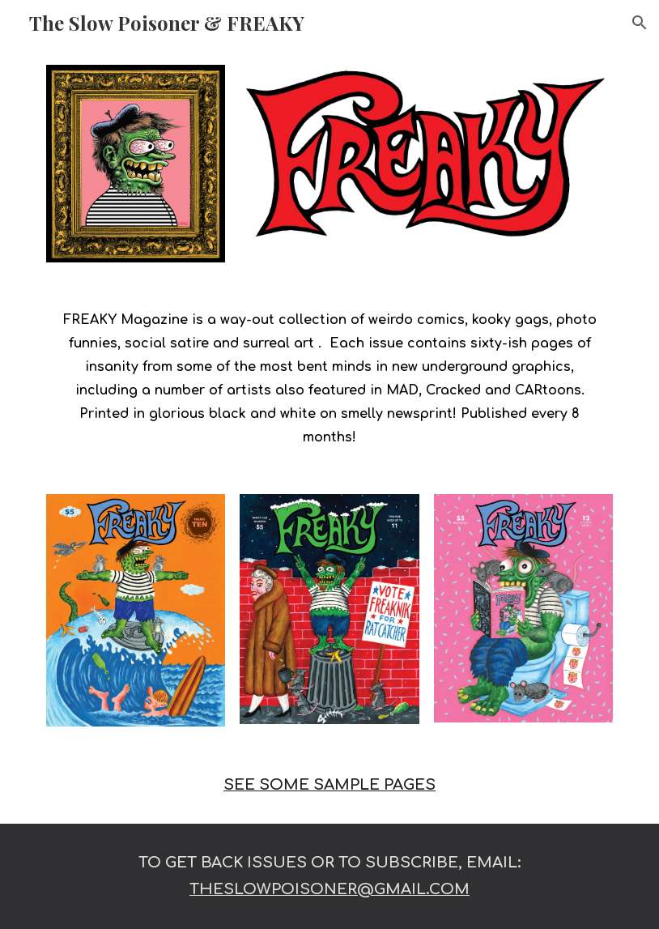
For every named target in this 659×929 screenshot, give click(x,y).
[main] (329, 378)
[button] (639, 22)
